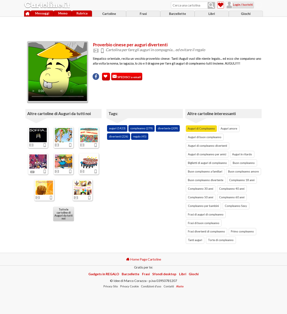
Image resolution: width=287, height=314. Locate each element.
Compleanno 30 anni (200, 188)
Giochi (246, 14)
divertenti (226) (118, 136)
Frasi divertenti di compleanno (206, 231)
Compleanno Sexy (236, 206)
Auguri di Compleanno (201, 128)
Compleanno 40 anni (231, 188)
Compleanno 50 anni (200, 197)
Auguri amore (229, 128)
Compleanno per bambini (203, 206)
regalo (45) (139, 136)
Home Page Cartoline (143, 259)
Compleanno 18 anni (242, 180)
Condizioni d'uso (151, 286)
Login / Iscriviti (242, 4)
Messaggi (42, 13)
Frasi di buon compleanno (203, 223)
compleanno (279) (141, 128)
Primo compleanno (242, 231)
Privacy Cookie (129, 286)
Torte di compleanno (221, 240)
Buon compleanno (244, 163)
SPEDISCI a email (129, 77)
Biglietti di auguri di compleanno (207, 163)
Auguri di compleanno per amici (207, 154)
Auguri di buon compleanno (204, 137)
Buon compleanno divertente (205, 180)
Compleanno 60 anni (231, 197)
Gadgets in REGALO (103, 274)
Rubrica (82, 13)
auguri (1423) (117, 128)
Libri (211, 14)
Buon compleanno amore (243, 171)
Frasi (143, 14)
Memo (62, 13)
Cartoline (109, 14)
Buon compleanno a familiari (205, 171)
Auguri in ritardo (242, 154)
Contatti (169, 286)
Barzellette (177, 14)
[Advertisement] (143, 27)
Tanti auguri (195, 240)
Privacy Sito (110, 286)
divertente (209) (168, 128)
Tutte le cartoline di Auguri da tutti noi (63, 214)
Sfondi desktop (164, 274)
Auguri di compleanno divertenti (207, 145)
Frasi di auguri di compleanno (206, 214)
